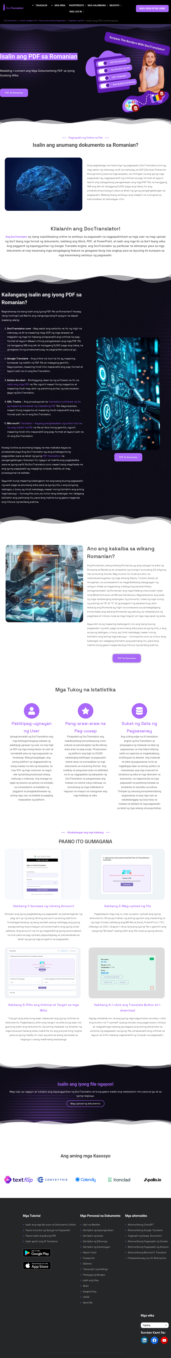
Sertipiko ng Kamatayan (96, 1247)
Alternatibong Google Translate (145, 1230)
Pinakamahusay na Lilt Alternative (147, 1258)
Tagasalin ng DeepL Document (145, 1236)
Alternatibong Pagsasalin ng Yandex (148, 1241)
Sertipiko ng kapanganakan (98, 1230)
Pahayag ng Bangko (94, 1275)
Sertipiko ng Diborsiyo (95, 1241)
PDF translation (52, 456)
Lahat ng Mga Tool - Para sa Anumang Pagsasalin (52, 20)
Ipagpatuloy (89, 1292)
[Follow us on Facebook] (154, 1341)
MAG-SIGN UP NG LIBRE (152, 8)
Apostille (88, 1303)
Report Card (89, 1253)
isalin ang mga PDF (18, 384)
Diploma (87, 1264)
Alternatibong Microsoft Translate (147, 1253)
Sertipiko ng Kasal (93, 1236)
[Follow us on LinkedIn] (144, 1341)
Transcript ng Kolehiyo (95, 1269)
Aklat (86, 1286)
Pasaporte (89, 1258)
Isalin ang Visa (91, 1280)
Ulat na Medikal (91, 1225)
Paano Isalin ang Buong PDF (41, 1236)
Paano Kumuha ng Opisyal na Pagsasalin (48, 1230)
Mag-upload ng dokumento (85, 1104)
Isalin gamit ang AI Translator (42, 1241)
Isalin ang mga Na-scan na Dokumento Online (51, 1225)
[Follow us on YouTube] (164, 1341)
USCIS (86, 1297)
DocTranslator (12, 20)
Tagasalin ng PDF (93, 20)
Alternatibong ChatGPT (141, 1225)
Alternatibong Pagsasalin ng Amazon (148, 1247)
